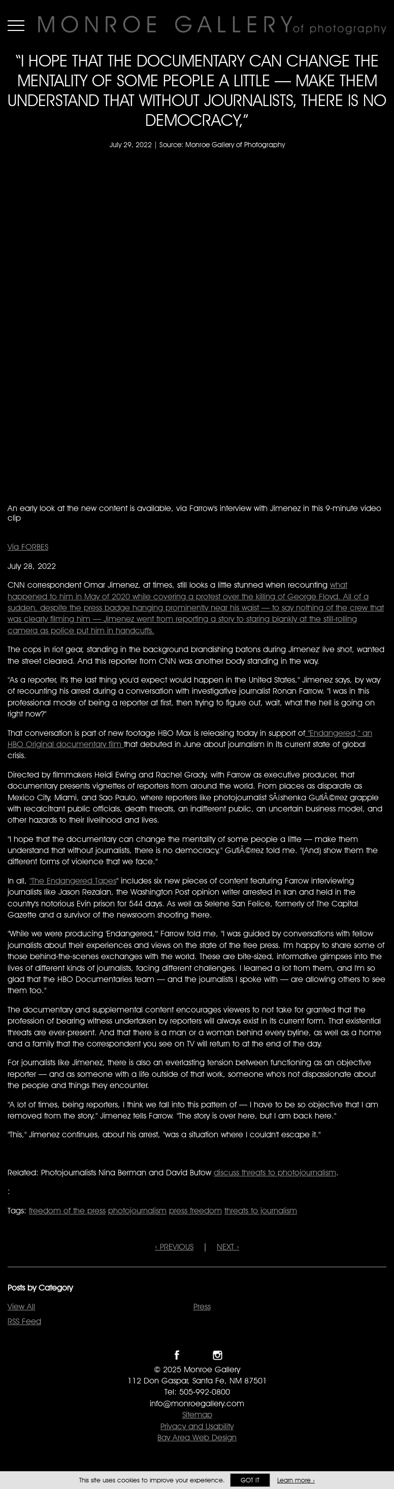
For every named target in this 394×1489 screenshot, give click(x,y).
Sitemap (197, 1414)
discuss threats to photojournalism (275, 1172)
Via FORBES (28, 547)
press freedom (195, 1210)
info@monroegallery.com (197, 1403)
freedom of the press (67, 1210)
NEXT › (228, 1246)
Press (202, 1306)
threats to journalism (260, 1210)
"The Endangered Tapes (72, 881)
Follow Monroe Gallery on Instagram (217, 1355)
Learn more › (296, 1480)
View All (21, 1306)
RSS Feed (24, 1321)
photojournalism (137, 1210)
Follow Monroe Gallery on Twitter (197, 1355)
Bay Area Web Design (197, 1437)
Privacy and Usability (197, 1426)
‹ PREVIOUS (174, 1246)
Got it (250, 1480)
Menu (16, 25)
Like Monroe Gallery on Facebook (177, 1355)
